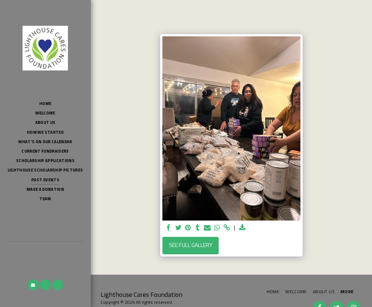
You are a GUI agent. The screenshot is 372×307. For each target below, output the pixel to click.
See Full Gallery (191, 245)
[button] (33, 284)
